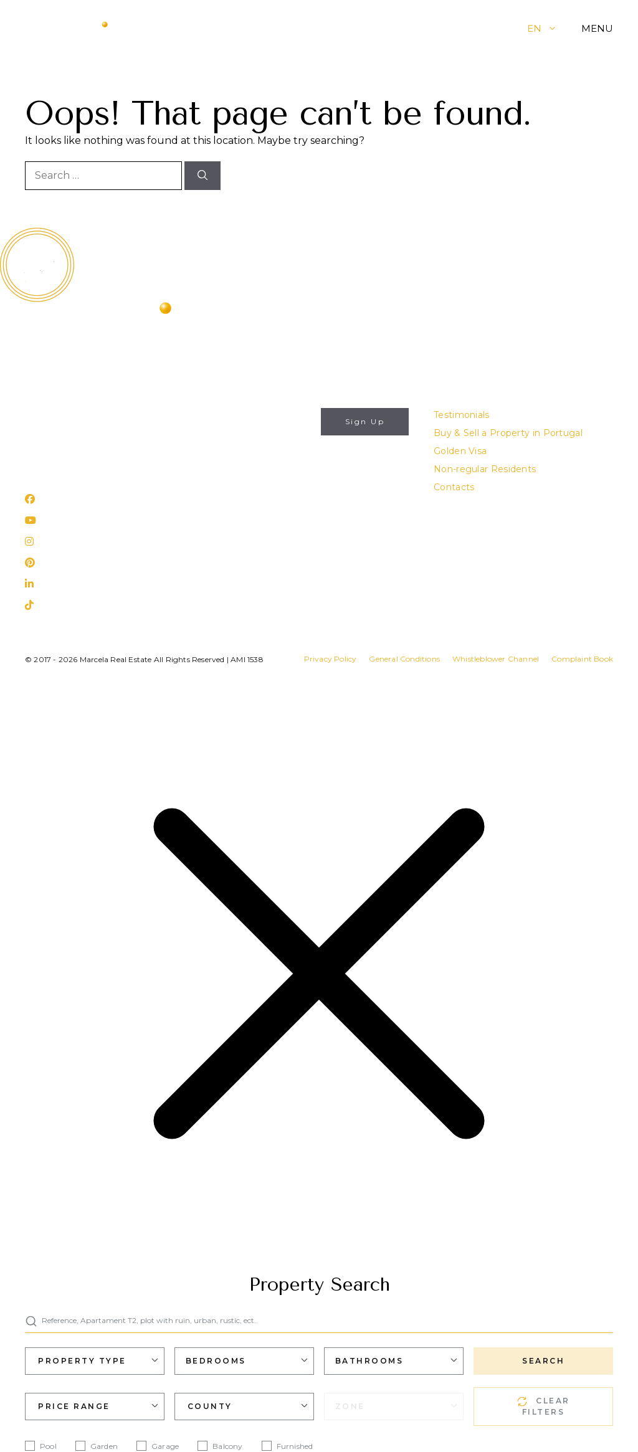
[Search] (202, 175)
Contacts (454, 487)
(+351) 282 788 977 (68, 433)
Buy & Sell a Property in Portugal (508, 433)
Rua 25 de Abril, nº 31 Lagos (86, 466)
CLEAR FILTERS (543, 1406)
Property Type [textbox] (82, 1360)
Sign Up (365, 421)
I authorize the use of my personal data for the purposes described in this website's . (275, 476)
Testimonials (462, 414)
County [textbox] (210, 1406)
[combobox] (94, 1361)
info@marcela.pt (62, 414)
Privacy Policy (330, 658)
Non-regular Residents (485, 469)
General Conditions (404, 658)
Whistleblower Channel (495, 658)
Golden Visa (460, 451)
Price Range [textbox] (74, 1406)
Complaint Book (582, 658)
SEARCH (543, 1360)
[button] (561, 28)
